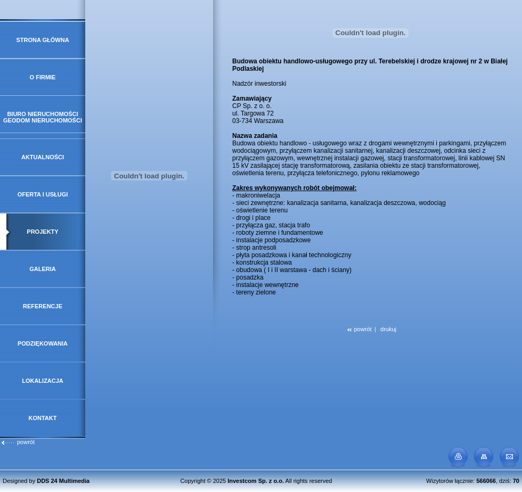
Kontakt (43, 418)
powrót (18, 442)
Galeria (42, 269)
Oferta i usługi (43, 194)
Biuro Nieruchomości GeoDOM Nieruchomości (42, 117)
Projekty (42, 231)
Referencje (42, 306)
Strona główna (42, 40)
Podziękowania (43, 343)
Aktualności (42, 157)
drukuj (388, 329)
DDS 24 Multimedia (63, 481)
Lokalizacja (42, 381)
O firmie (43, 77)
